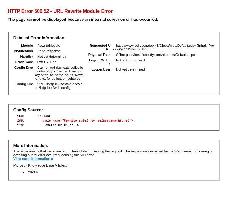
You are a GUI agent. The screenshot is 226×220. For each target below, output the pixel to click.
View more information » (33, 161)
